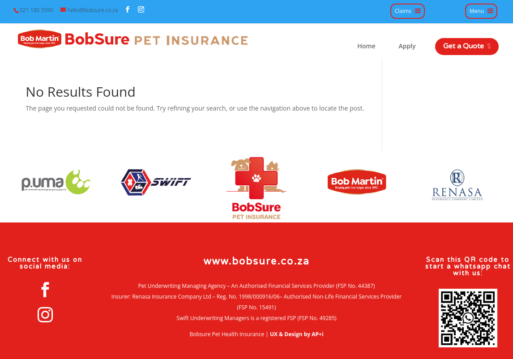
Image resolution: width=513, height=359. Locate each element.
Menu (477, 12)
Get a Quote (467, 46)
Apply (406, 46)
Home (366, 46)
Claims (403, 12)
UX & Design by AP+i (297, 334)
